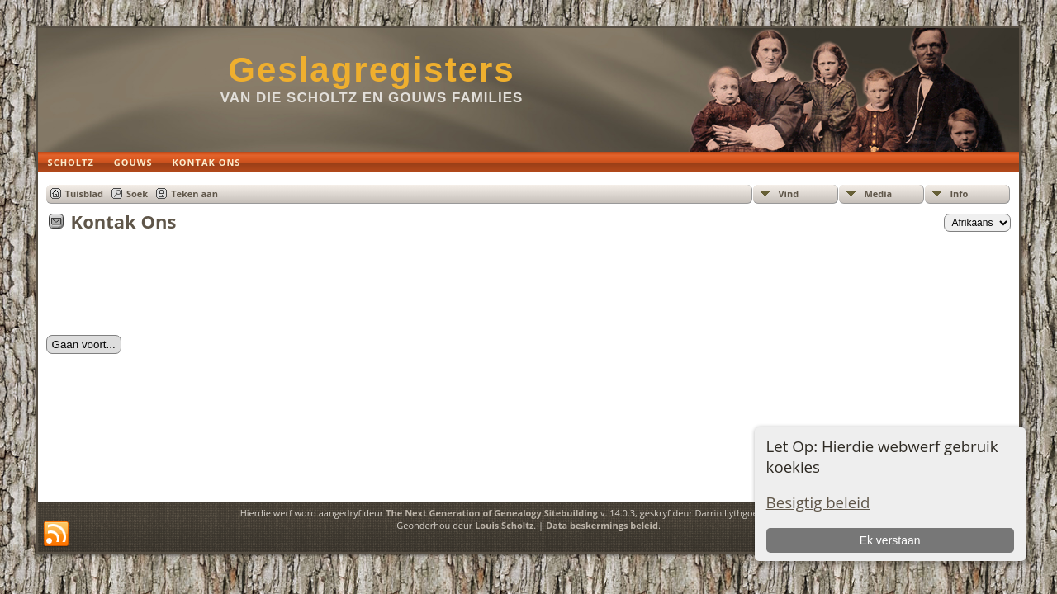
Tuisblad (84, 193)
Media (878, 193)
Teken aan (194, 193)
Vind (788, 193)
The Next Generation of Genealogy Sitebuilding (492, 513)
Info (959, 193)
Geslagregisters (371, 69)
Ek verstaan (890, 540)
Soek (137, 193)
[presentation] (171, 289)
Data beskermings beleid (602, 525)
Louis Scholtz (504, 525)
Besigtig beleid (818, 502)
